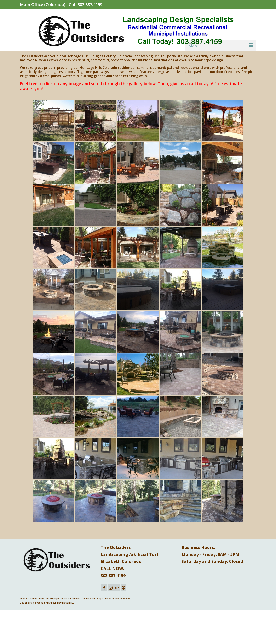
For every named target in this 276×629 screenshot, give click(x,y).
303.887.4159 (89, 4)
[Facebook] (104, 587)
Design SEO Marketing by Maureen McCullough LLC (47, 602)
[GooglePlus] (117, 587)
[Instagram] (111, 587)
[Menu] (220, 45)
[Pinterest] (123, 587)
